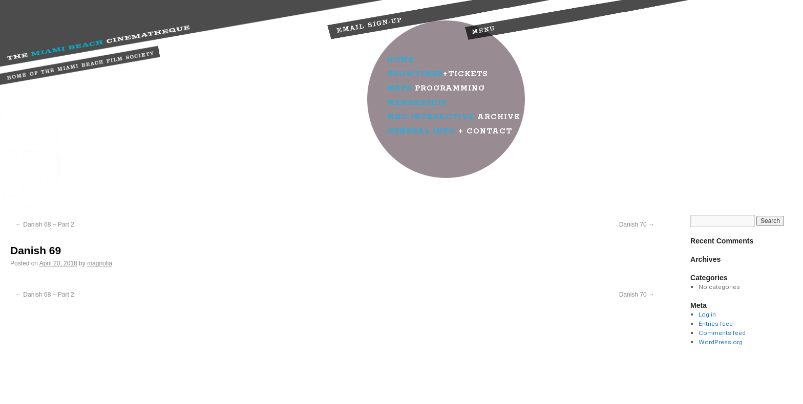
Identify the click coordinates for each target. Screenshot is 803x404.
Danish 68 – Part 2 (44, 224)
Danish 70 (636, 224)
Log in (707, 314)
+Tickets (437, 74)
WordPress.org (721, 342)
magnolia (99, 263)
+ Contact (449, 131)
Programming (436, 88)
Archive (453, 117)
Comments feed (722, 332)
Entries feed (716, 323)
